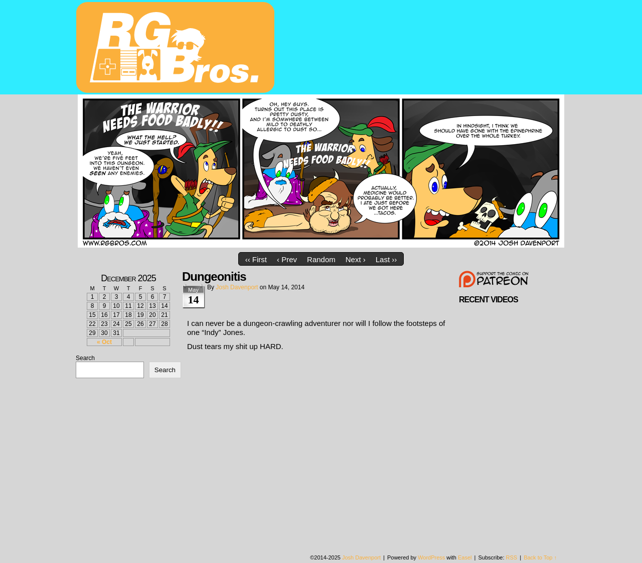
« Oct (104, 342)
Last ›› (386, 259)
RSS (512, 557)
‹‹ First (256, 259)
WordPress (431, 557)
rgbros (177, 48)
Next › (356, 259)
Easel (465, 557)
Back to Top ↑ (540, 557)
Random (321, 259)
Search (85, 358)
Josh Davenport (237, 287)
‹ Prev (287, 259)
